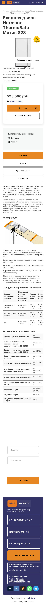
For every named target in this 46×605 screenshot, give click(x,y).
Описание (23, 155)
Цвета (23, 163)
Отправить (23, 480)
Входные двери (23, 11)
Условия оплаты (16, 101)
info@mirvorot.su (19, 531)
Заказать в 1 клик (23, 116)
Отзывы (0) (23, 178)
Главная (6, 11)
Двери (13, 11)
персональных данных (16, 472)
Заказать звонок (24, 555)
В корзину (28, 108)
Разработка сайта (18, 598)
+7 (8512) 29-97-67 (20, 543)
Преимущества (23, 171)
